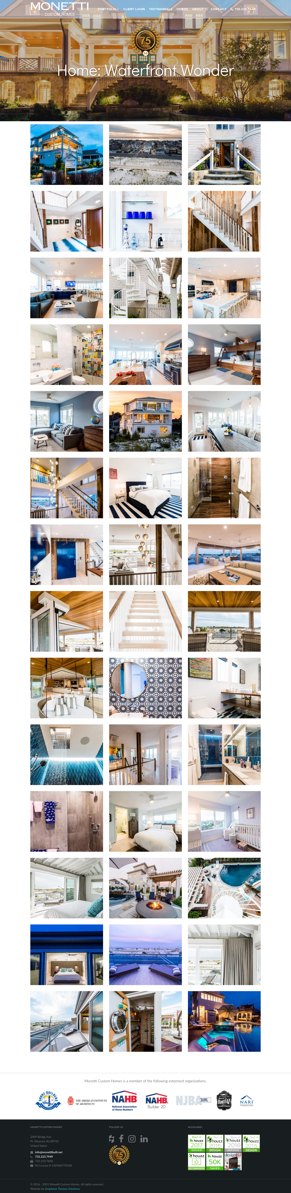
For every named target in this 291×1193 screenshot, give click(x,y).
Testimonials (160, 9)
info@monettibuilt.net (48, 1152)
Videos (182, 9)
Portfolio (108, 9)
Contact (219, 9)
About (199, 9)
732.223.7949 (243, 9)
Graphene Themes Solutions (62, 1188)
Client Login (134, 9)
